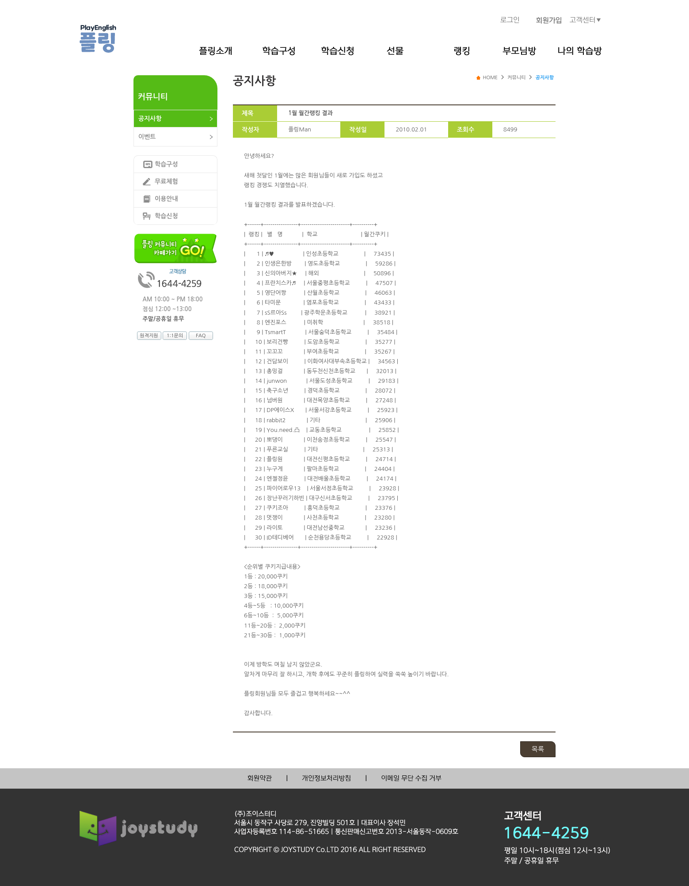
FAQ (201, 335)
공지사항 (150, 119)
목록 (538, 749)
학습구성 (166, 164)
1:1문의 (175, 335)
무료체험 (166, 181)
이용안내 (166, 199)
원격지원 (149, 335)
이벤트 (147, 137)
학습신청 (166, 216)
